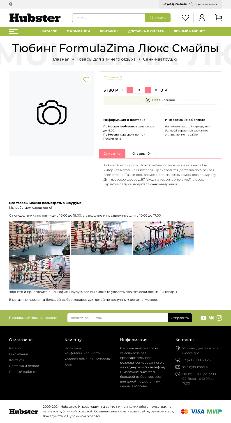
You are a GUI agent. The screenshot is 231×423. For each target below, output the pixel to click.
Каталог (49, 31)
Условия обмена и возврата (87, 359)
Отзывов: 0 (113, 77)
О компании (78, 31)
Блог (68, 365)
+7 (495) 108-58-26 (175, 4)
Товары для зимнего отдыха (106, 59)
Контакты (109, 31)
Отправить (180, 318)
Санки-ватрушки (160, 59)
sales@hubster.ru (195, 367)
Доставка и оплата (146, 31)
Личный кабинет (189, 31)
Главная (61, 59)
